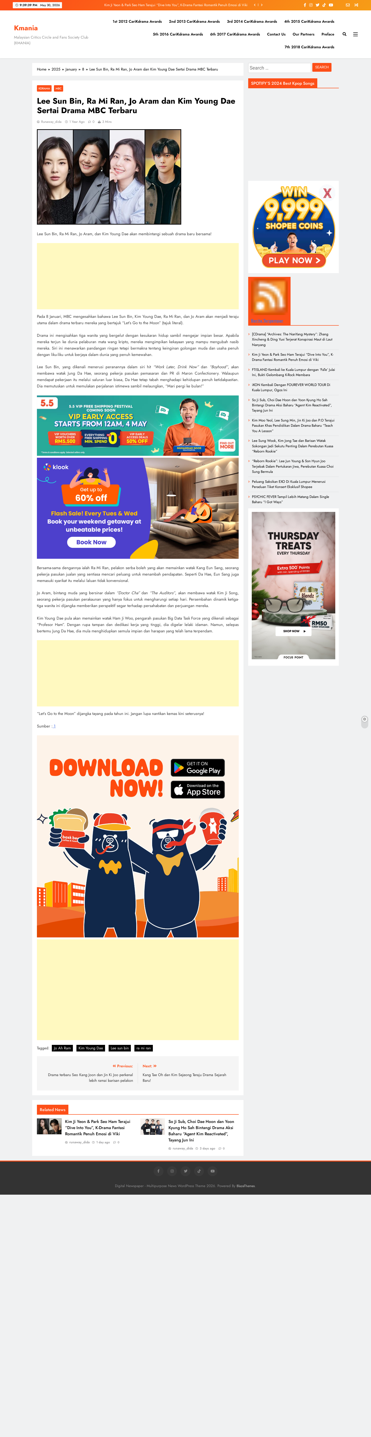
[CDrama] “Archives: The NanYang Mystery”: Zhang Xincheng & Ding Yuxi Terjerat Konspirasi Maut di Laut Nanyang (292, 339)
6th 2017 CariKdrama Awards (235, 34)
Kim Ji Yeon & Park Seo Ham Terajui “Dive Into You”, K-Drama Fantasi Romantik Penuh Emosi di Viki (175, 5)
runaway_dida (51, 121)
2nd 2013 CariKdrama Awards (194, 21)
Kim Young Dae (91, 1048)
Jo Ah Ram (62, 1048)
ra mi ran (144, 1048)
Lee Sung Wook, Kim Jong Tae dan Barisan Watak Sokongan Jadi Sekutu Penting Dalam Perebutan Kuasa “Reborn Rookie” (292, 446)
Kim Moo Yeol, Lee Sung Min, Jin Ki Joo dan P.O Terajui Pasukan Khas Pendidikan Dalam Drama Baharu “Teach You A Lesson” (293, 426)
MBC (59, 88)
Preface (328, 34)
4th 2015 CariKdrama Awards (309, 21)
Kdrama (44, 88)
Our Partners (303, 34)
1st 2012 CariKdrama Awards (137, 21)
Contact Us (276, 34)
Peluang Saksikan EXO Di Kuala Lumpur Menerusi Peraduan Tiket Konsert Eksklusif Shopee (289, 484)
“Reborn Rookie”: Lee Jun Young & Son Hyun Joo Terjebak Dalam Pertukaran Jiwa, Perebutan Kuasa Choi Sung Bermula (293, 466)
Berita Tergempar (267, 321)
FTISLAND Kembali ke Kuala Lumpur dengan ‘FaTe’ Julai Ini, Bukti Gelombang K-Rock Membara (293, 372)
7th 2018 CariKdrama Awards (309, 47)
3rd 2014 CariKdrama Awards (252, 21)
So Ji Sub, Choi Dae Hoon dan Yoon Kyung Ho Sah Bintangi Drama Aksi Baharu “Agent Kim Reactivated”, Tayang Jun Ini (201, 1130)
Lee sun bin (120, 1048)
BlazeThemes (246, 1186)
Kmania (26, 28)
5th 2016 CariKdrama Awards (178, 34)
